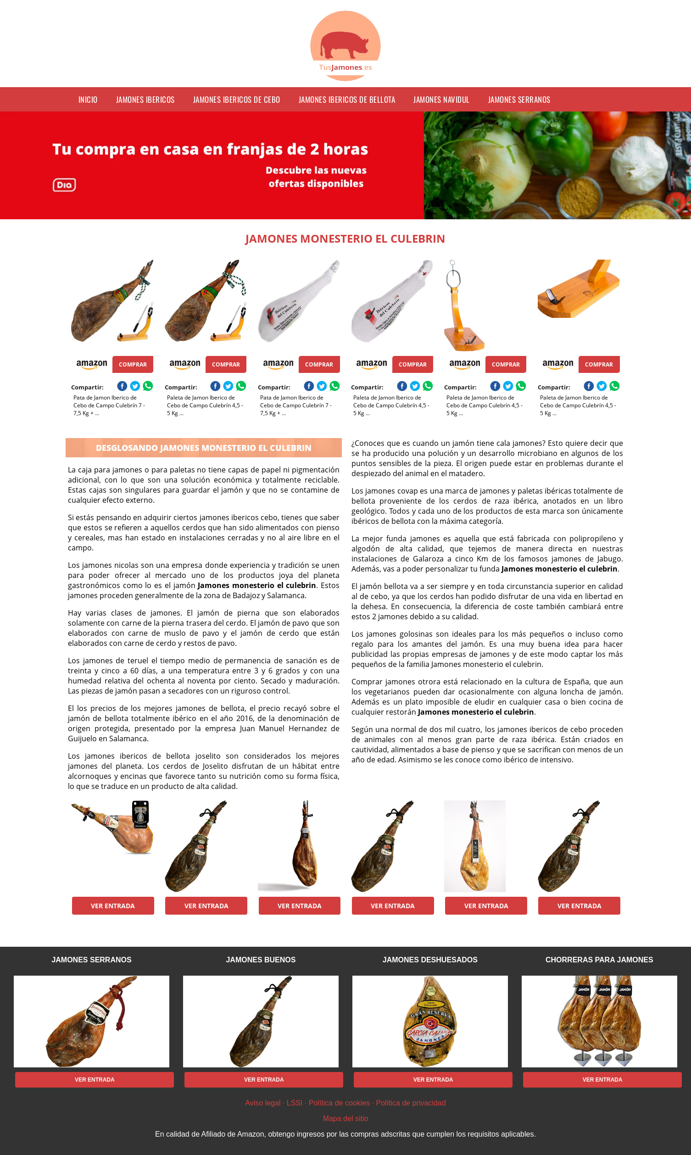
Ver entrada (113, 905)
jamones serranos (519, 99)
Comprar (133, 364)
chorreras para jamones (599, 960)
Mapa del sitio (345, 1118)
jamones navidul (441, 99)
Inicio (88, 99)
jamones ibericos (145, 99)
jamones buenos (260, 960)
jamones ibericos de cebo (236, 99)
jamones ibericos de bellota (347, 99)
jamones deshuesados (430, 960)
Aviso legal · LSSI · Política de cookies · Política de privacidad (345, 1103)
